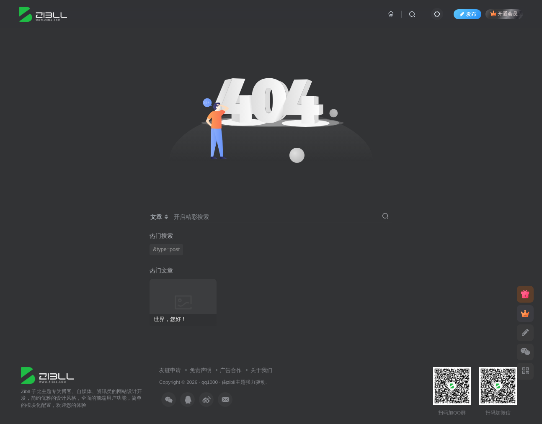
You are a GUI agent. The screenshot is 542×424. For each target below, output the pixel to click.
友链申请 (170, 370)
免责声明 (201, 370)
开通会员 (504, 13)
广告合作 (231, 370)
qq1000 (209, 382)
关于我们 (261, 370)
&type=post (166, 249)
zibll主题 (236, 382)
